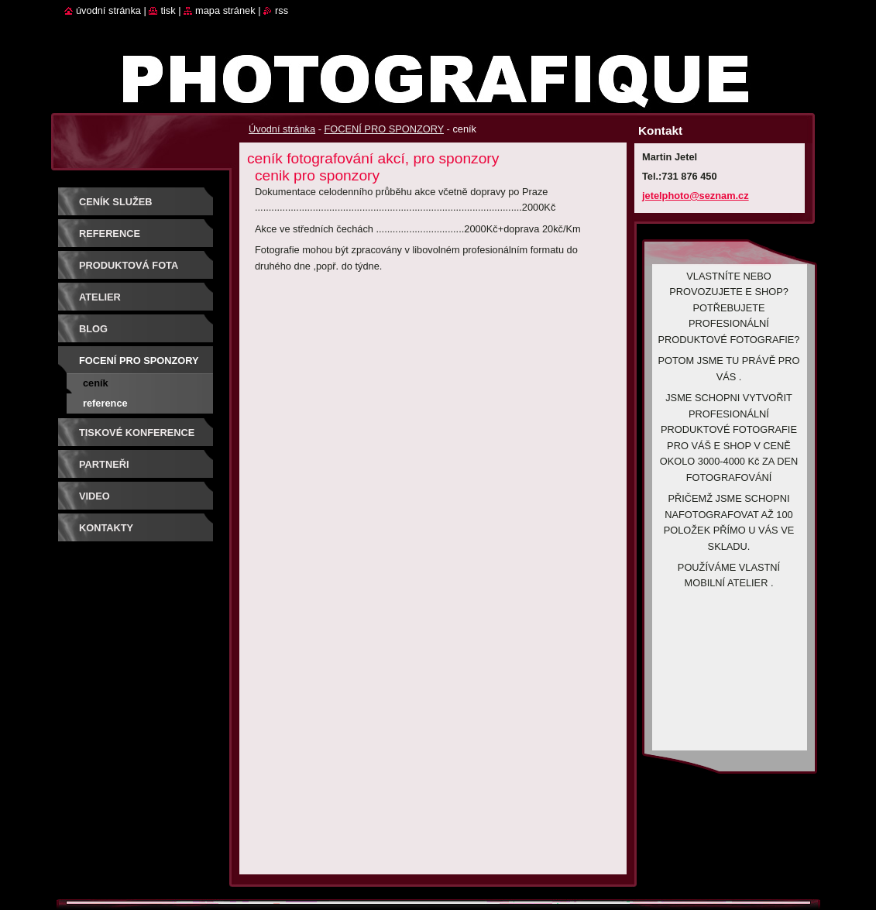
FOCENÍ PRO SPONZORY (384, 129)
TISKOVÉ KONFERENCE (136, 432)
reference (105, 403)
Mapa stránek (225, 10)
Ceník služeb (116, 202)
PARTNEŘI (104, 464)
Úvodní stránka (282, 129)
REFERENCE (109, 233)
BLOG (93, 329)
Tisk (167, 10)
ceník (95, 383)
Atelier (100, 297)
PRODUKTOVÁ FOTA (128, 265)
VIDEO (94, 496)
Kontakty (106, 528)
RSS (281, 10)
